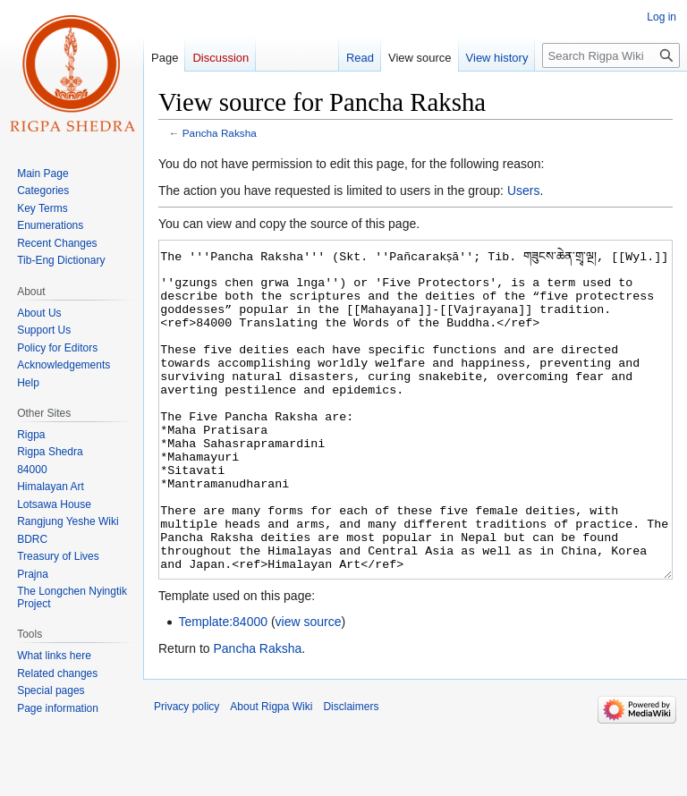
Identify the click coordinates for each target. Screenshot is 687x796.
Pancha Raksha (219, 133)
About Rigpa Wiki (271, 773)
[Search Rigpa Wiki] (611, 55)
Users (523, 190)
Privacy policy (186, 773)
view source (309, 689)
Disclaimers (350, 773)
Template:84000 (222, 689)
